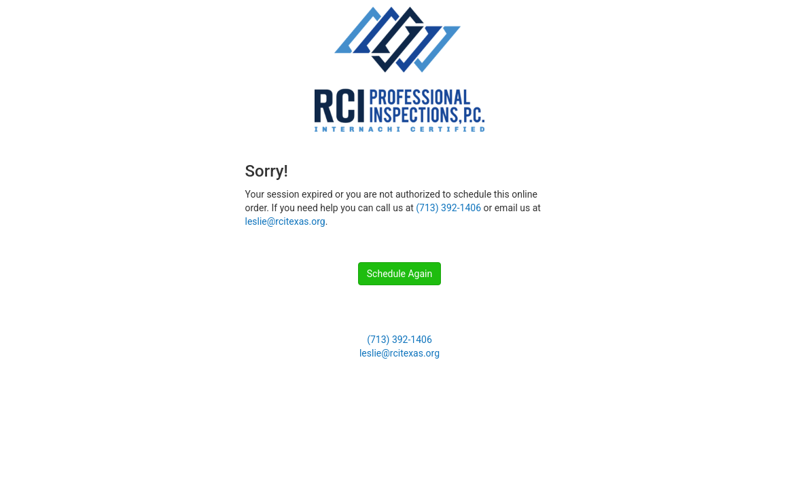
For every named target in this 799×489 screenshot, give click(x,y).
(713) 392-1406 (448, 207)
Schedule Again (399, 273)
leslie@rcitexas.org (285, 221)
